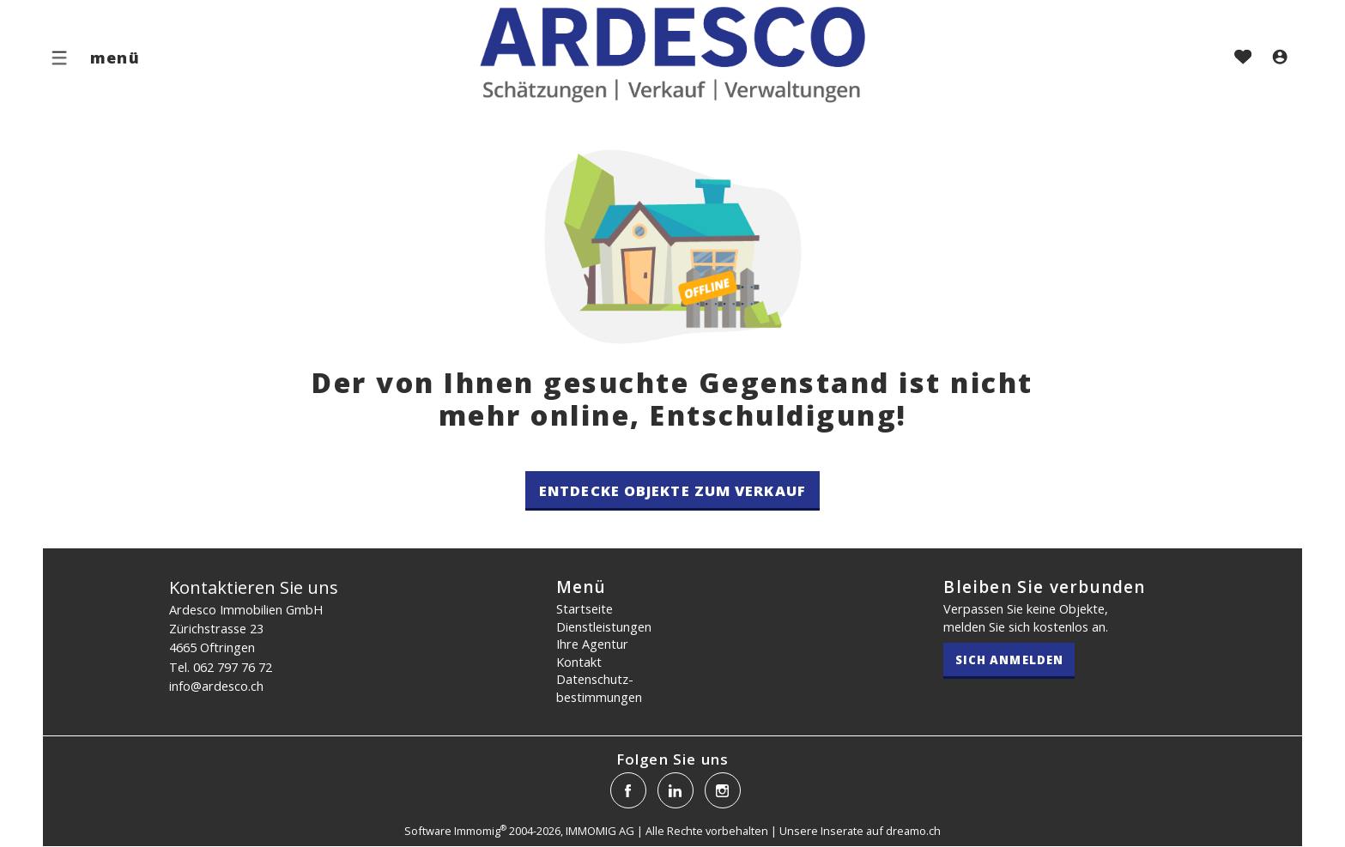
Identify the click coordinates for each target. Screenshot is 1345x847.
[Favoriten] (1242, 58)
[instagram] (723, 790)
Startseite (584, 608)
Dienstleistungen (603, 626)
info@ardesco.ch (216, 685)
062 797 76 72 (232, 666)
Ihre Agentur (592, 643)
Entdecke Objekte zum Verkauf (672, 490)
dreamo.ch (913, 830)
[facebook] (628, 790)
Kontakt (579, 661)
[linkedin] (675, 790)
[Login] (1279, 58)
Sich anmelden (1009, 660)
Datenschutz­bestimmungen (599, 687)
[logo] (672, 53)
